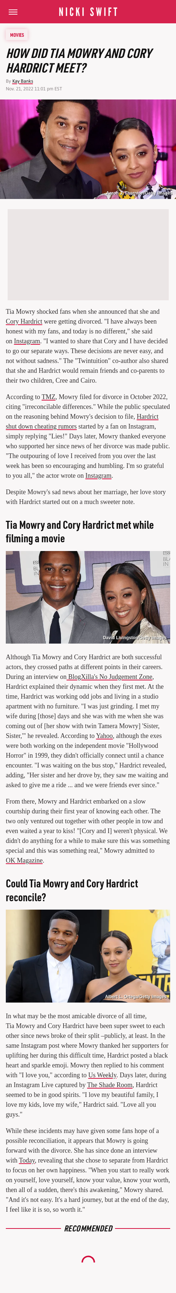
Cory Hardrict (24, 321)
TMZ (49, 397)
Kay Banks (22, 81)
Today (27, 1160)
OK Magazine (24, 860)
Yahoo (104, 735)
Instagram (27, 341)
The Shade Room (109, 1085)
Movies (17, 34)
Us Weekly (102, 1075)
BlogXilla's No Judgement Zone (109, 676)
